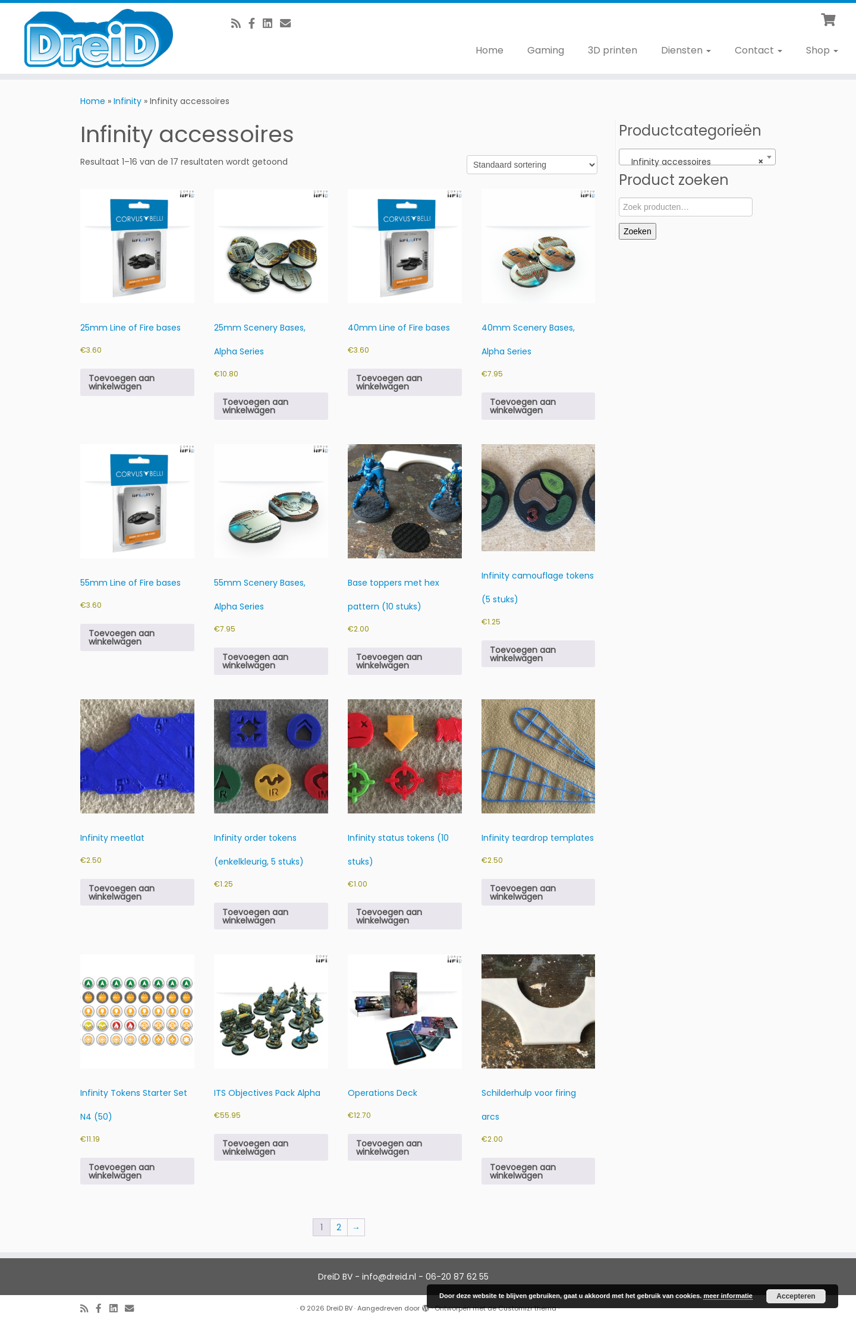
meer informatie (728, 1295)
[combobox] (697, 157)
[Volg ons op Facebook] (255, 23)
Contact (758, 50)
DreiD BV (339, 1308)
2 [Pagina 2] (338, 1227)
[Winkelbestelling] (532, 164)
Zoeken (638, 231)
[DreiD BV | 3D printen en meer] (98, 38)
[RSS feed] (239, 23)
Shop (822, 50)
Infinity (127, 101)
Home (489, 50)
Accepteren (795, 1296)
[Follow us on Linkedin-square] (271, 23)
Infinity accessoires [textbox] (693, 161)
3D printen (612, 50)
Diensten (686, 50)
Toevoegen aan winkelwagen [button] (122, 382)
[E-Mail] (289, 23)
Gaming (545, 50)
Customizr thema (527, 1308)
